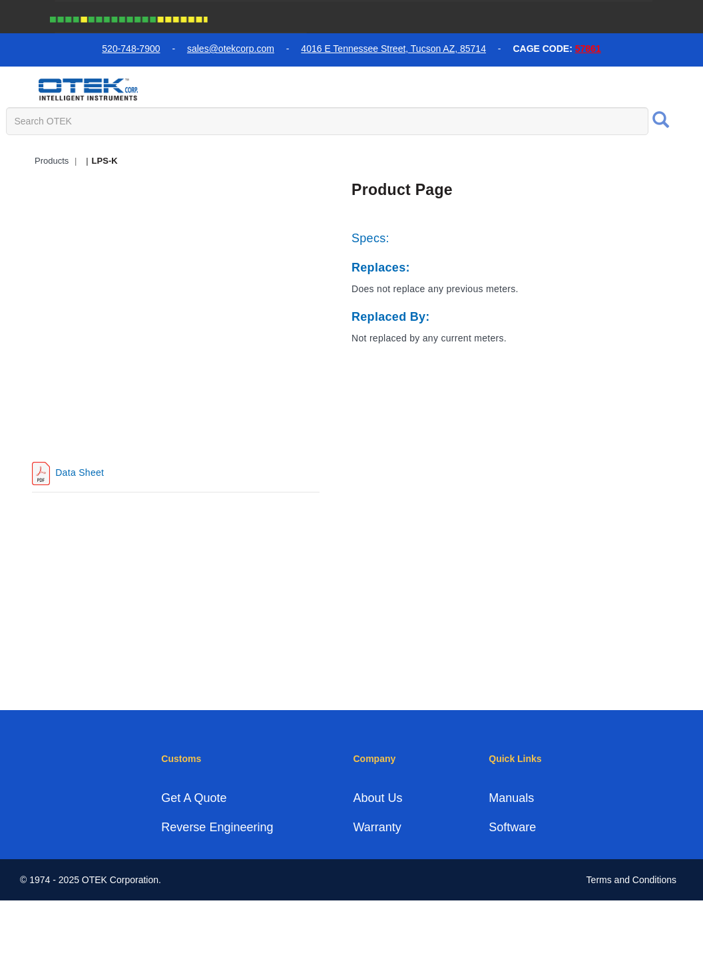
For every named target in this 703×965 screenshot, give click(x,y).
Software (512, 827)
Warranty (377, 827)
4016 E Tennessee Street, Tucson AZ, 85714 (393, 48)
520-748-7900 (131, 48)
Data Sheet (78, 472)
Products (52, 161)
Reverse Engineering (217, 827)
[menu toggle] (19, 88)
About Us (377, 798)
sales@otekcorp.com (230, 48)
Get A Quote (193, 798)
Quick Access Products (369, 158)
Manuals (511, 798)
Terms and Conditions (631, 879)
